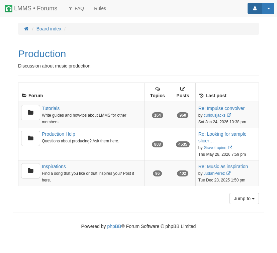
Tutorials (51, 108)
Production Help (58, 134)
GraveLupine (215, 147)
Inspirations (54, 166)
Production (42, 53)
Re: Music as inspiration (223, 166)
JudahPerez (214, 173)
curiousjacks (214, 115)
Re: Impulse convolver (221, 108)
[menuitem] (100, 8)
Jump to (244, 198)
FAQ (75, 8)
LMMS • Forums (31, 8)
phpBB (114, 226)
